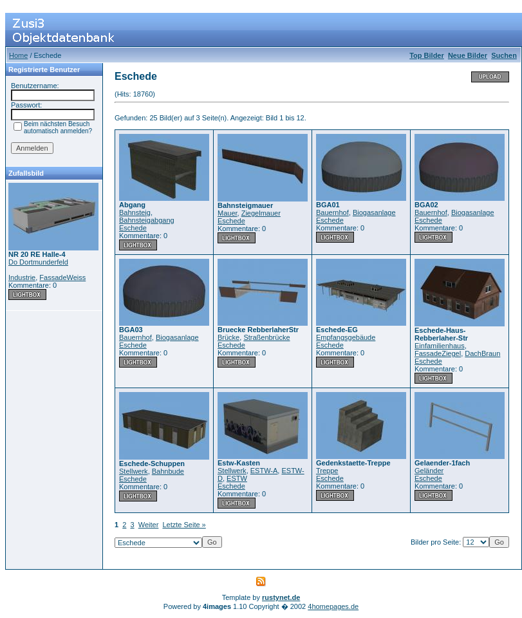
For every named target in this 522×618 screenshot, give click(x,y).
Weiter (148, 525)
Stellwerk (133, 471)
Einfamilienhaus (440, 346)
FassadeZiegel (438, 353)
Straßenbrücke (266, 337)
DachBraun (482, 353)
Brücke (228, 337)
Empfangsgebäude (345, 337)
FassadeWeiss (62, 277)
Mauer (228, 213)
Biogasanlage (374, 212)
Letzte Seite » (183, 525)
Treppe (327, 470)
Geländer (429, 470)
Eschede (133, 228)
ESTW (237, 478)
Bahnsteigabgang (146, 220)
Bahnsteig (135, 212)
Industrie (21, 277)
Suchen (504, 55)
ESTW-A (264, 470)
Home (18, 55)
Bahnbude (168, 471)
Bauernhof (332, 212)
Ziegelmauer (261, 213)
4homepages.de (333, 606)
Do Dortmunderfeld (38, 262)
